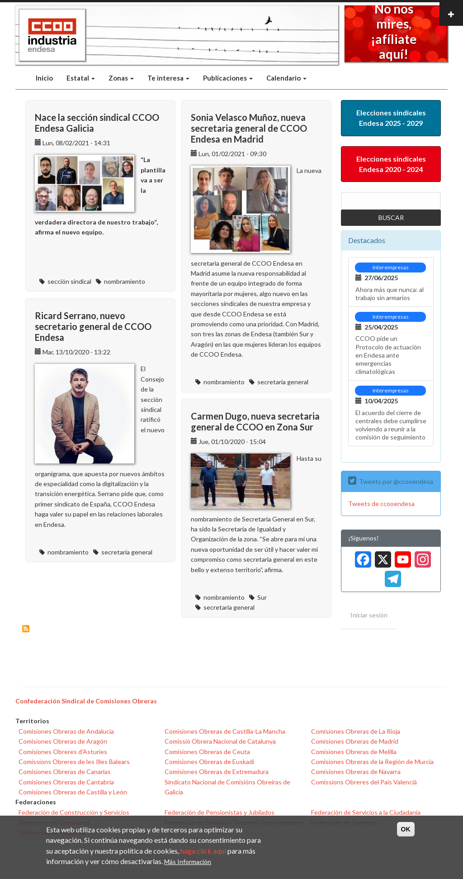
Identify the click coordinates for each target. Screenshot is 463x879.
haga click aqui (203, 850)
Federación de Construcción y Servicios (74, 812)
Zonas (121, 78)
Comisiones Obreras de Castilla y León (73, 792)
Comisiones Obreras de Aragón (63, 741)
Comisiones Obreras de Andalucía (66, 731)
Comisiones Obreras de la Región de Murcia (372, 761)
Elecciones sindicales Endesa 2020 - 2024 (391, 163)
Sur (262, 597)
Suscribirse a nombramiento (25, 628)
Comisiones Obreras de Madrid (354, 741)
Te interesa (168, 78)
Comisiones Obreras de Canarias (65, 771)
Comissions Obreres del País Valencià (364, 782)
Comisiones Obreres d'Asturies (63, 751)
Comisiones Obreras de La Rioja (355, 731)
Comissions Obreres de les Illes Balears (74, 761)
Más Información (187, 861)
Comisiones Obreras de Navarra (356, 771)
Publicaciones (228, 78)
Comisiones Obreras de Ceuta (207, 751)
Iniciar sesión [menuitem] (368, 615)
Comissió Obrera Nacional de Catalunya (220, 741)
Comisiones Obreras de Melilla (354, 751)
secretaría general (282, 382)
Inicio (44, 78)
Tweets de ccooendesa (381, 503)
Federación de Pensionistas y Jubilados (219, 812)
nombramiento (124, 281)
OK (406, 829)
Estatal (80, 78)
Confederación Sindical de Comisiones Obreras (86, 701)
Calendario (286, 78)
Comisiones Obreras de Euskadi (209, 761)
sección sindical (69, 281)
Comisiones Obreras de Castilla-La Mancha (225, 731)
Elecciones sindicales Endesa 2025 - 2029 (391, 117)
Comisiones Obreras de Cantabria (66, 782)
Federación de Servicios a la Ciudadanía (365, 812)
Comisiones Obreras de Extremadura (217, 771)
